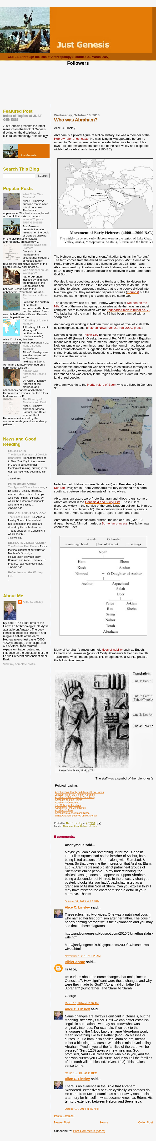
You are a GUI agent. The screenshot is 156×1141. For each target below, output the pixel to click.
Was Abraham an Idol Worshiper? (36, 271)
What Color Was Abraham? (33, 196)
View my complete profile (19, 664)
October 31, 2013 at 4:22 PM (82, 901)
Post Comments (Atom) (89, 1131)
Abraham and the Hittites (68, 800)
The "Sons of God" (19, 516)
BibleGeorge (75, 962)
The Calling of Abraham (68, 805)
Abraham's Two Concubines (70, 808)
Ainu (76, 826)
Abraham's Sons (64, 810)
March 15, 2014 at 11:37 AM (82, 1003)
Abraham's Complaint (67, 802)
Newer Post (62, 1122)
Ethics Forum (17, 450)
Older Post (145, 1122)
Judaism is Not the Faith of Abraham (75, 794)
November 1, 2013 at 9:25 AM (83, 956)
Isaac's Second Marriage (32, 347)
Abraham (68, 826)
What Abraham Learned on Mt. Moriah (76, 815)
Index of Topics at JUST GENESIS (33, 221)
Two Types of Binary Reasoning (27, 487)
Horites (93, 826)
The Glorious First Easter (23, 546)
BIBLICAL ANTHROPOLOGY (27, 513)
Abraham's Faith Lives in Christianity (75, 797)
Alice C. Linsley (77, 907)
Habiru (84, 826)
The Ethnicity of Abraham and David (35, 401)
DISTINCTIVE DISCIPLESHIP (27, 542)
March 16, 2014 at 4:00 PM (81, 1072)
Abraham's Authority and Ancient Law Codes (79, 792)
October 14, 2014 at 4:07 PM (82, 1108)
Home (104, 1122)
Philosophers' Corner (22, 483)
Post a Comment (64, 1115)
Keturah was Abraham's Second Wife (34, 373)
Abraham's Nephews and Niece (72, 813)
